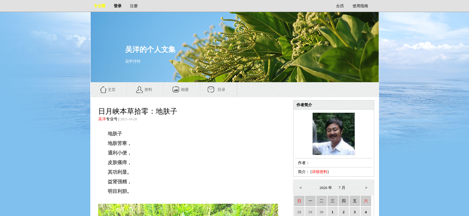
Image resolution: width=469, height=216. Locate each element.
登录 (118, 6)
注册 (134, 6)
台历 (340, 6)
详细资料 (319, 172)
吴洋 (102, 119)
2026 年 (326, 187)
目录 (221, 89)
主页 (112, 89)
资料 (148, 89)
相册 (185, 89)
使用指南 (360, 6)
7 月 (342, 187)
